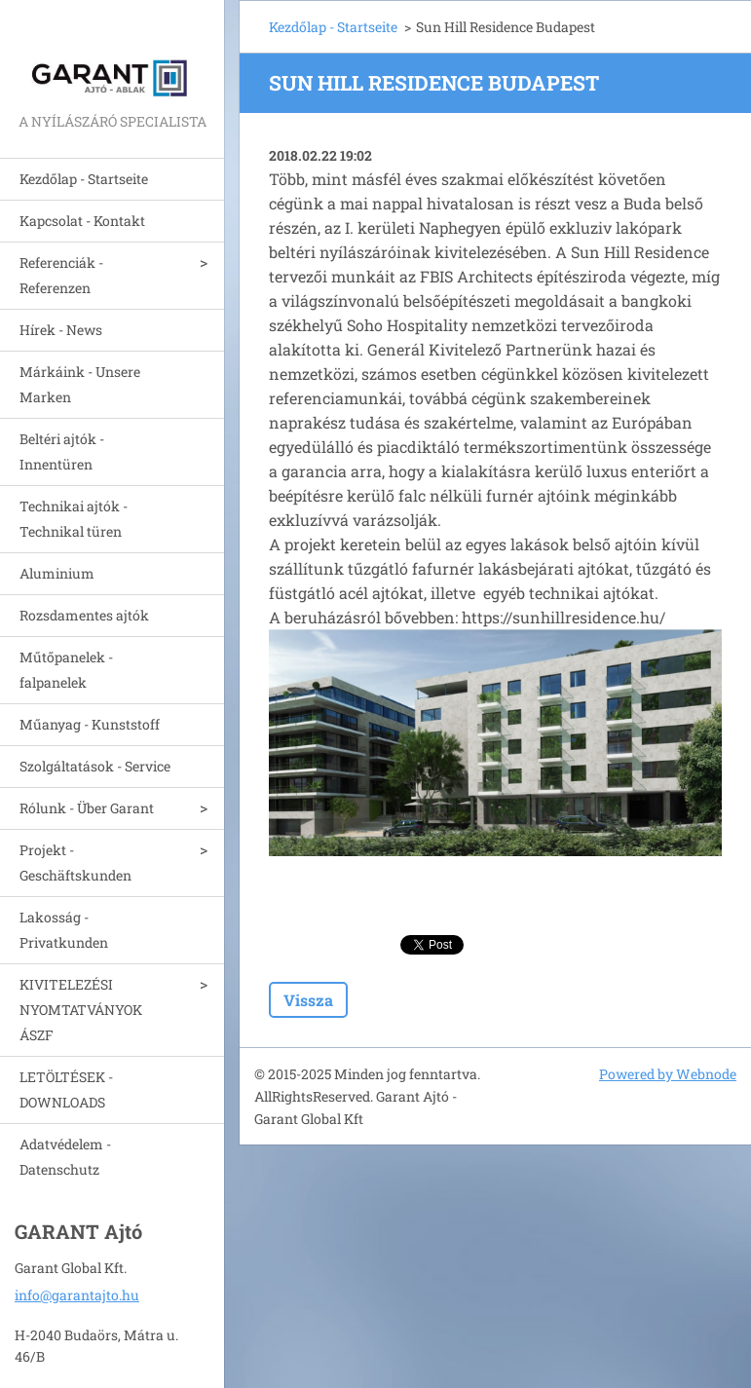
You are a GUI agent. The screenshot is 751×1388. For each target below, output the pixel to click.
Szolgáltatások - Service (94, 766)
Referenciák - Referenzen (61, 275)
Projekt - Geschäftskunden (75, 862)
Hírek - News (60, 329)
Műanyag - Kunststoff (89, 724)
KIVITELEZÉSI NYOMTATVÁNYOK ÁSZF (80, 1009)
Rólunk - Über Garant (86, 808)
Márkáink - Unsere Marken (79, 384)
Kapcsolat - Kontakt (82, 220)
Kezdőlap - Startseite (83, 178)
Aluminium (56, 573)
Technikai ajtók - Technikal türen (73, 519)
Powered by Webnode (667, 1074)
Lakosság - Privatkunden (63, 930)
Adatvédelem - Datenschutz (65, 1157)
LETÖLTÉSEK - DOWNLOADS (66, 1089)
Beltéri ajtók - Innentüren (61, 451)
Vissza (308, 1000)
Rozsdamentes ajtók (84, 615)
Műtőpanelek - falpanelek (66, 670)
